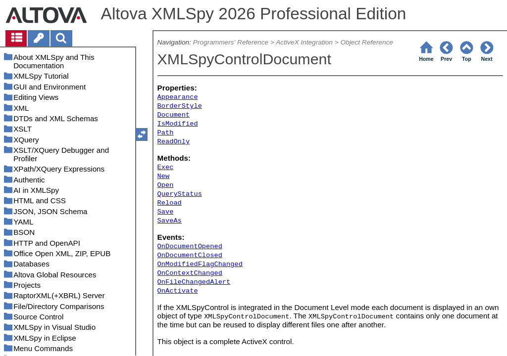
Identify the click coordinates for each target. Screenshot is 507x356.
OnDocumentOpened (189, 246)
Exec (165, 167)
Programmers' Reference (230, 42)
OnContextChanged (189, 273)
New (163, 176)
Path (165, 132)
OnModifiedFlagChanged (200, 264)
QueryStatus (179, 194)
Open (165, 185)
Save (165, 212)
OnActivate (177, 291)
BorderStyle (179, 106)
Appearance (177, 97)
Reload (169, 203)
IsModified (177, 124)
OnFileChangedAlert (194, 282)
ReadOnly (173, 141)
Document (173, 115)
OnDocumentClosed (189, 255)
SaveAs (169, 220)
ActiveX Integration (304, 42)
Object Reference (367, 42)
